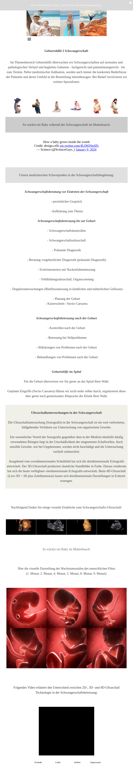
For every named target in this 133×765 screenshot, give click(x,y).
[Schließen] (130, 3)
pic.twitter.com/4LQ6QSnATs (79, 145)
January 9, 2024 (86, 149)
